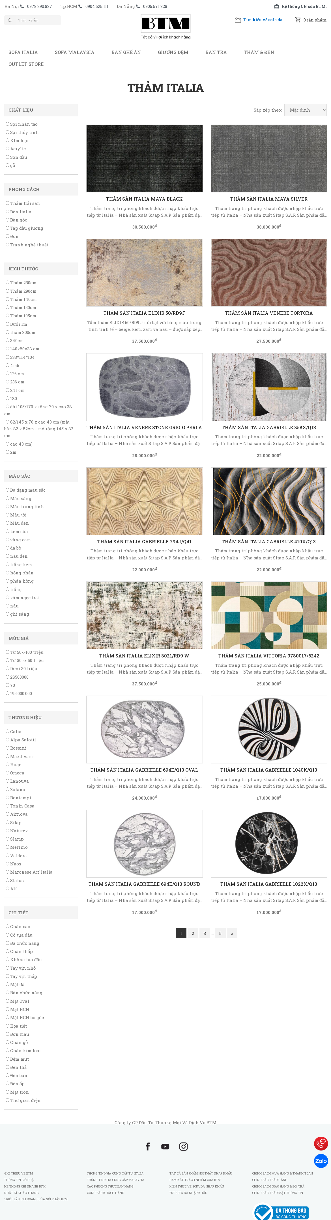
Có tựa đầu (19, 935)
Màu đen (17, 523)
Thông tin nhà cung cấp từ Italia (115, 1173)
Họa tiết (16, 1026)
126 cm (15, 373)
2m (11, 452)
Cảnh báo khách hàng (105, 1193)
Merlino (17, 847)
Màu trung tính (25, 506)
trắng (14, 589)
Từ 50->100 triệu (25, 652)
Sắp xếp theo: (268, 110)
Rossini (16, 748)
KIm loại (17, 140)
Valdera (16, 855)
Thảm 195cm (21, 315)
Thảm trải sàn (23, 203)
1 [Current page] (181, 933)
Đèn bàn (16, 1075)
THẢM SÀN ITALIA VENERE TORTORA (269, 313)
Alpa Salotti (21, 740)
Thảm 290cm (21, 291)
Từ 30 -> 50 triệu (25, 660)
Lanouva (17, 781)
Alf (11, 888)
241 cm (15, 390)
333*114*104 (20, 357)
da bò (13, 548)
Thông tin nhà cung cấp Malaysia (115, 1180)
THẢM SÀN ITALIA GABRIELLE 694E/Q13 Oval (144, 770)
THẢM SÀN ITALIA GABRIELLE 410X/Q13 (269, 541)
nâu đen (17, 556)
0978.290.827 (39, 6)
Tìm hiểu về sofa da (262, 19)
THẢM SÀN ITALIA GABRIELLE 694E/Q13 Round (144, 884)
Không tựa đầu (24, 959)
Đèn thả (16, 1067)
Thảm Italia (165, 87)
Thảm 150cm (21, 307)
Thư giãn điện (23, 1100)
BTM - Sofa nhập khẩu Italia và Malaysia (165, 29)
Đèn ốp (15, 1083)
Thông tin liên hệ (19, 1180)
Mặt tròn (17, 1092)
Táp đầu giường (24, 228)
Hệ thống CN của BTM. (304, 6)
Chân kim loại (23, 1050)
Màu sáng (18, 498)
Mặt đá (15, 984)
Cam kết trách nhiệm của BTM (195, 1180)
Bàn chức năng (24, 992)
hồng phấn (20, 573)
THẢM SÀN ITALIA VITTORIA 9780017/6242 (268, 656)
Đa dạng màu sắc (26, 490)
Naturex (17, 830)
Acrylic (16, 148)
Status (15, 880)
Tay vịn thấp (21, 976)
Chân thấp (19, 951)
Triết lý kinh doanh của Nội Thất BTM (36, 1199)
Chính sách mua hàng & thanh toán (282, 1173)
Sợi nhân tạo (22, 124)
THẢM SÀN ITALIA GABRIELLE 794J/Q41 (144, 541)
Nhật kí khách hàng (22, 1193)
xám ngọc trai (23, 597)
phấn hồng (20, 581)
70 (10, 685)
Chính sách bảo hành (269, 1180)
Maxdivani (20, 756)
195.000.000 (19, 693)
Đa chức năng (22, 943)
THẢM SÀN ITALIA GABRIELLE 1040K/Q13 (268, 770)
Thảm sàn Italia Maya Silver (269, 199)
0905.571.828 (155, 6)
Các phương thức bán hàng (110, 1186)
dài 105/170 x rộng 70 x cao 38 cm (38, 410)
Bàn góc (16, 220)
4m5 (12, 365)
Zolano (15, 789)
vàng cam (18, 539)
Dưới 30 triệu (21, 668)
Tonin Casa (20, 806)
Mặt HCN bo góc (25, 1017)
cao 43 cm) (19, 444)
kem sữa (17, 531)
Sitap (14, 822)
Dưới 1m (16, 324)
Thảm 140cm (21, 299)
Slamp (15, 839)
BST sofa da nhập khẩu (188, 1193)
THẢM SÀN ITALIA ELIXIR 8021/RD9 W (144, 656)
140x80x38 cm (22, 348)
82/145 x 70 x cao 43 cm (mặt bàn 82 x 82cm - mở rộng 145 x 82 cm (38, 428)
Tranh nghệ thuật (27, 245)
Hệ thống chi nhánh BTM (25, 1186)
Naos (13, 864)
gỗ (10, 165)
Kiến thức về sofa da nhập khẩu (196, 1186)
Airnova (17, 814)
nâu (12, 606)
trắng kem (19, 564)
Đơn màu (17, 1034)
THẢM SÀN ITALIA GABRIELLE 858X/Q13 (269, 427)
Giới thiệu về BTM (18, 1173)
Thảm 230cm (21, 282)
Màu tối (16, 515)
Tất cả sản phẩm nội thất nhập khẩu (200, 1173)
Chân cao (18, 926)
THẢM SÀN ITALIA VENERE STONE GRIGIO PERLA (144, 427)
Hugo (14, 764)
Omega (15, 773)
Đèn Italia (18, 211)
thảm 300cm (20, 332)
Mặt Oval (17, 1001)
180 (11, 398)
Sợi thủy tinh (22, 132)
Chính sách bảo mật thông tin (277, 1193)
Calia (14, 731)
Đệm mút (17, 1059)
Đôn (12, 236)
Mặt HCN (17, 1009)
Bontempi (18, 797)
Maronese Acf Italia (29, 872)
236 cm (15, 382)
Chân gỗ (17, 1042)
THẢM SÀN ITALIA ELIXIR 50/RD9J (144, 313)
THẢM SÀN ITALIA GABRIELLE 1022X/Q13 (268, 884)
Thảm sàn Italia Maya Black (144, 199)
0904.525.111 (96, 6)
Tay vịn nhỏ (21, 968)
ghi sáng (17, 614)
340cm (15, 340)
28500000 (17, 677)
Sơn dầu (16, 157)
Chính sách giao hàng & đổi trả (278, 1186)
